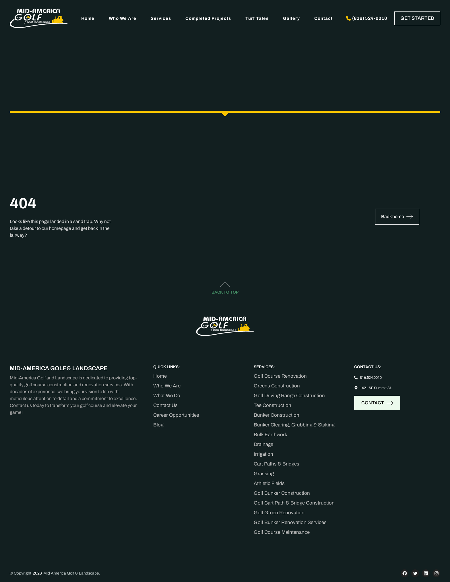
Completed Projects (208, 18)
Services (161, 18)
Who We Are (122, 18)
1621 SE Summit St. (376, 388)
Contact (323, 18)
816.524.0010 (371, 377)
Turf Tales (257, 18)
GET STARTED (417, 18)
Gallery (291, 18)
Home (87, 18)
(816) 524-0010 (366, 18)
